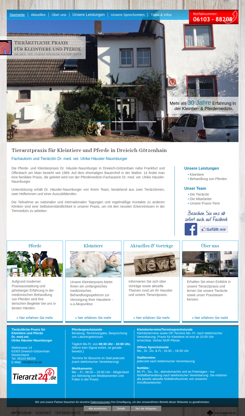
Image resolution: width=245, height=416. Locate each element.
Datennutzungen (100, 402)
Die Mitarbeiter (201, 199)
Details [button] (121, 408)
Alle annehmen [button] (98, 408)
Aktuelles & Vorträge (151, 245)
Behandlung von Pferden (208, 179)
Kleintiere (197, 174)
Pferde (34, 245)
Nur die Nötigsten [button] (146, 408)
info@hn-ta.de (32, 362)
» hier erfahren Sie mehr (35, 318)
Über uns (210, 245)
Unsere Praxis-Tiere (205, 203)
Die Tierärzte (199, 194)
